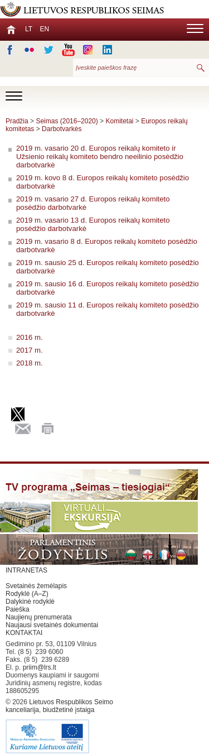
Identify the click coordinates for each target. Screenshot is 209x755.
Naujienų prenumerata (39, 617)
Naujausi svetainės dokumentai (52, 625)
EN (44, 29)
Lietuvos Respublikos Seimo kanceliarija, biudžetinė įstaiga (61, 726)
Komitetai (119, 121)
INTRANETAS (26, 570)
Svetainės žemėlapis (36, 586)
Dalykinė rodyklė (30, 601)
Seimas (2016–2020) (67, 121)
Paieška (18, 609)
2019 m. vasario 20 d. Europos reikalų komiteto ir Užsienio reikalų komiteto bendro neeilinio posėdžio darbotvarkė (99, 156)
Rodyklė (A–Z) (27, 594)
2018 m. (29, 363)
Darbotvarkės (61, 129)
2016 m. (29, 337)
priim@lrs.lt (39, 667)
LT (28, 29)
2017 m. (29, 350)
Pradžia (17, 121)
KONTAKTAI (24, 633)
